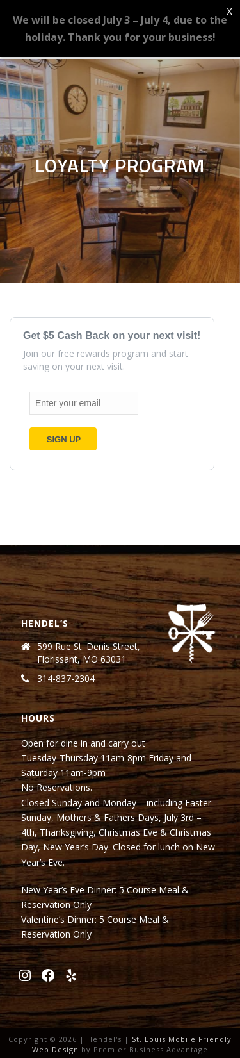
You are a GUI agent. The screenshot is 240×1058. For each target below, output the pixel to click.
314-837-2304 (66, 678)
